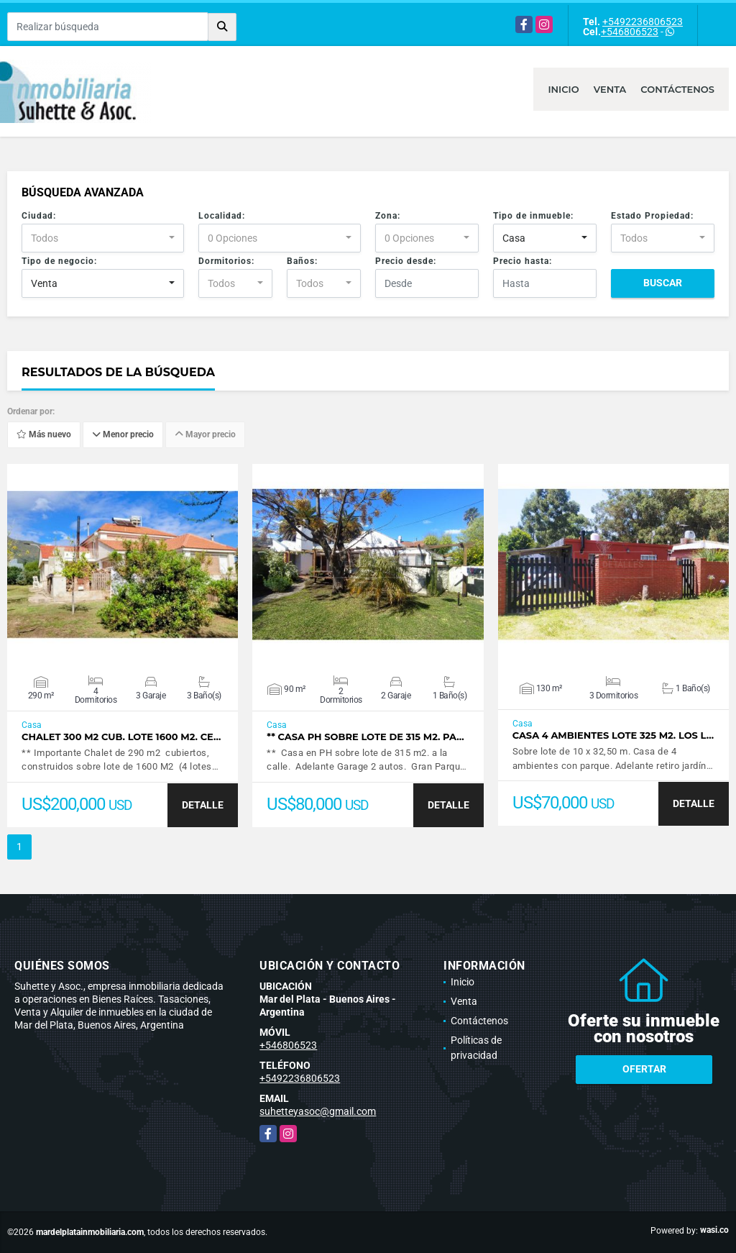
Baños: (302, 261)
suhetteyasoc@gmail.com (317, 1111)
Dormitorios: (226, 261)
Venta (610, 89)
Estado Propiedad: (652, 216)
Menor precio (123, 435)
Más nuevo (44, 435)
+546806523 (629, 31)
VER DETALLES (122, 565)
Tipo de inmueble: (533, 216)
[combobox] (103, 238)
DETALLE (203, 805)
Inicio (563, 89)
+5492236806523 (642, 21)
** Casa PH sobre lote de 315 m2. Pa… (365, 737)
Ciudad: (39, 216)
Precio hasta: (522, 261)
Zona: (387, 216)
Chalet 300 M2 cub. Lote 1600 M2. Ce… (121, 737)
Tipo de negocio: (59, 261)
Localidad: (221, 216)
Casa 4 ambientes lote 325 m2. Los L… (613, 735)
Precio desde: (405, 261)
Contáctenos (677, 89)
